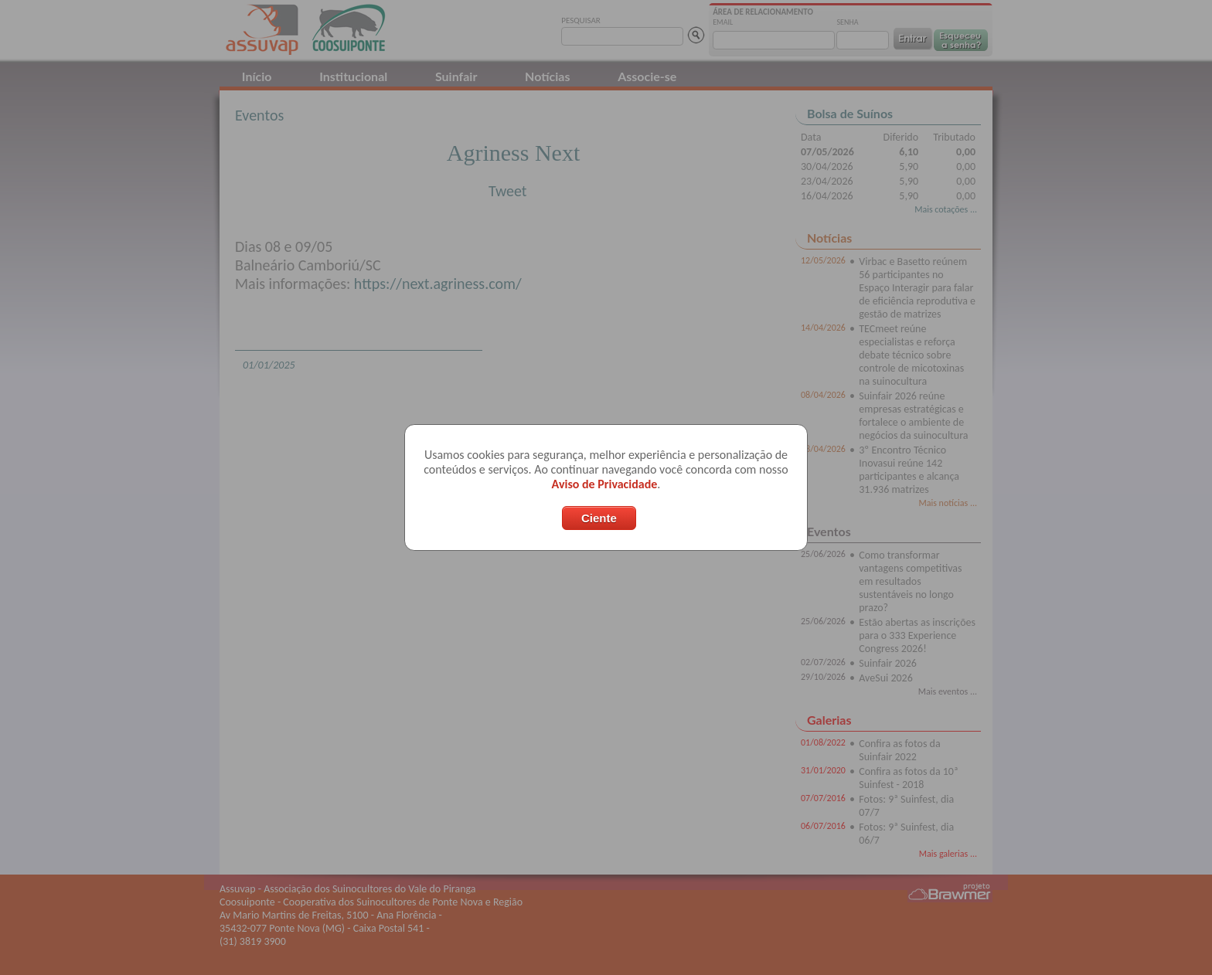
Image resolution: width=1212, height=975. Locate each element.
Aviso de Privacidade (605, 484)
